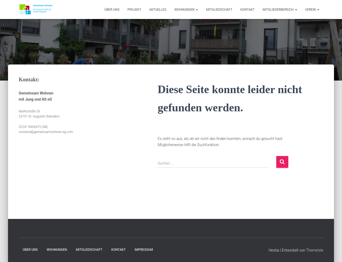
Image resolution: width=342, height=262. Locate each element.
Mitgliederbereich (280, 10)
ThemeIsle (314, 250)
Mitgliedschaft (219, 10)
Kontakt (247, 10)
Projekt (134, 10)
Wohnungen (186, 10)
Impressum (144, 250)
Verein (312, 10)
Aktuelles (157, 10)
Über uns (111, 10)
